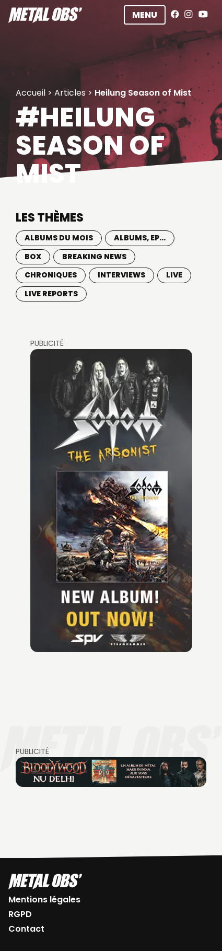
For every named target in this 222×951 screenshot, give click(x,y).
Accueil (30, 93)
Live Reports (51, 293)
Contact (26, 929)
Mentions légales (44, 900)
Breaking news (94, 256)
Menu (144, 15)
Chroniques (51, 275)
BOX (33, 256)
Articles (70, 93)
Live (174, 275)
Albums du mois (59, 238)
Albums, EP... (140, 238)
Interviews (121, 275)
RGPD (20, 914)
